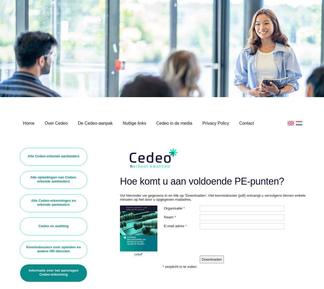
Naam (169, 217)
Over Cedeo (56, 123)
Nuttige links (134, 123)
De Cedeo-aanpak (95, 123)
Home (29, 123)
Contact (246, 123)
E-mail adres (174, 226)
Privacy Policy (215, 123)
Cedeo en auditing (54, 226)
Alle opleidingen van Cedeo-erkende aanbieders (53, 179)
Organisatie (173, 208)
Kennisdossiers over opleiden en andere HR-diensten (53, 249)
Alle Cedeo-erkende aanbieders (54, 156)
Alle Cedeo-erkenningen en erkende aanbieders (53, 203)
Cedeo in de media (174, 123)
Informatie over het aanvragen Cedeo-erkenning (53, 272)
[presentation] (240, 242)
